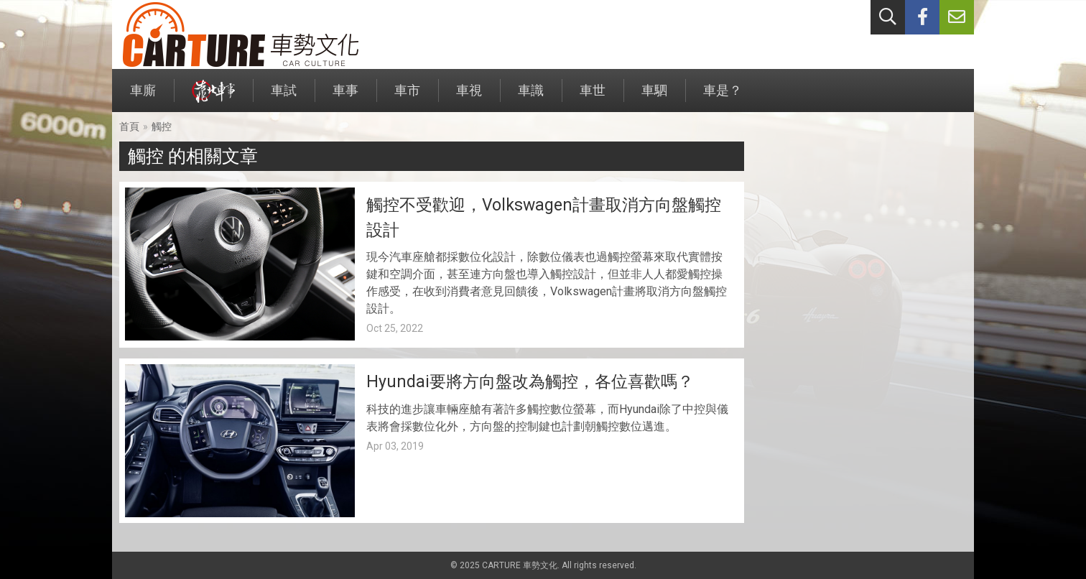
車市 (407, 97)
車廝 (143, 97)
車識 (531, 97)
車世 (592, 97)
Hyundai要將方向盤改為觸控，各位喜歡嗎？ (530, 382)
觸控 (162, 126)
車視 (469, 97)
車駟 (654, 97)
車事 (345, 97)
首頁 (129, 126)
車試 (284, 97)
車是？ (722, 97)
